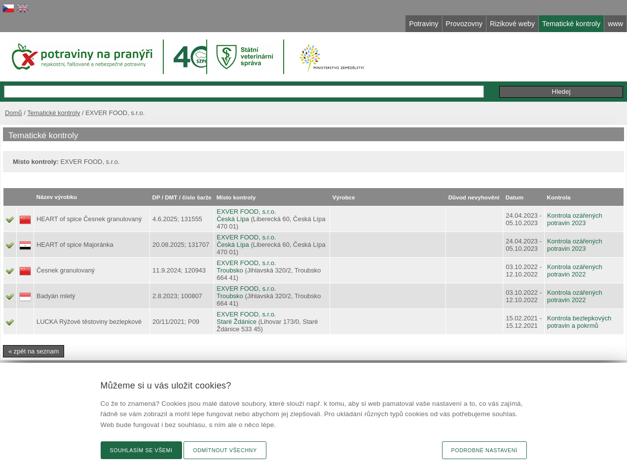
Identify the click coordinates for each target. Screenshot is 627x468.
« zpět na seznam (33, 351)
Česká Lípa (233, 219)
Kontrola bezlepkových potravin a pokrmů (579, 321)
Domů (13, 113)
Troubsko (230, 270)
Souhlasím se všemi (141, 450)
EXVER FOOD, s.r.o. (246, 211)
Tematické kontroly (53, 113)
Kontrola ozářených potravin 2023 (574, 219)
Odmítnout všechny (225, 450)
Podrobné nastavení (484, 450)
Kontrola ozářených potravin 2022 (574, 270)
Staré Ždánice (237, 321)
